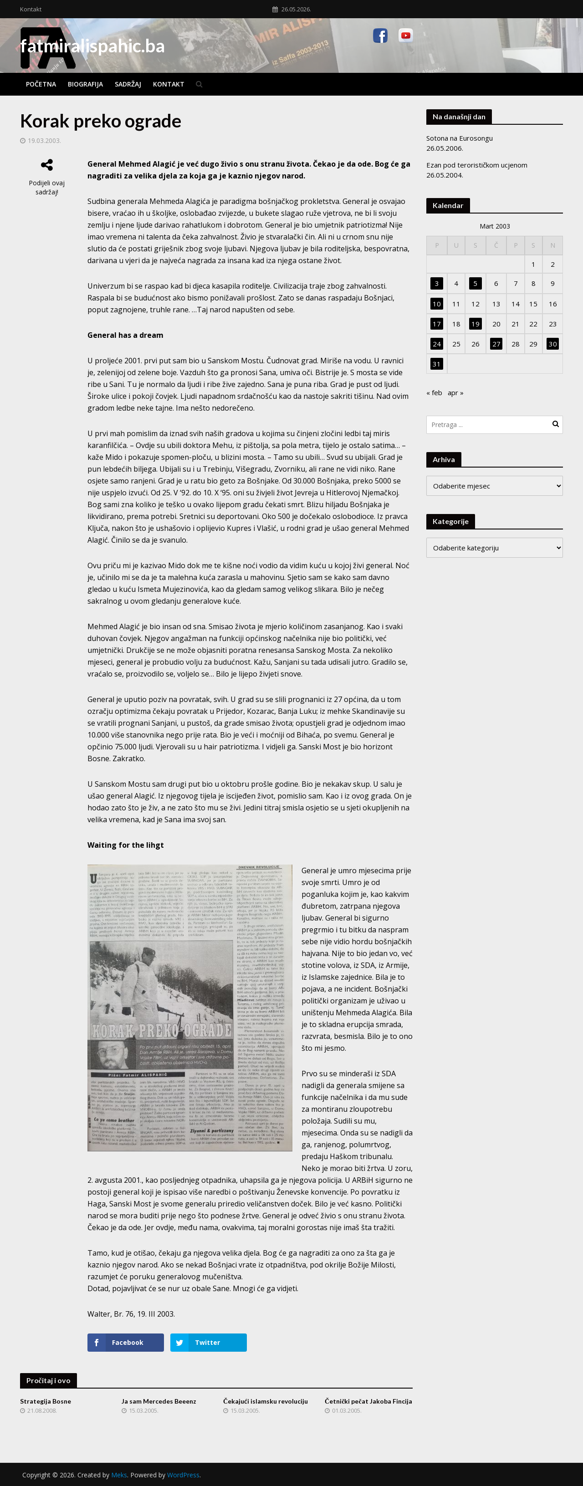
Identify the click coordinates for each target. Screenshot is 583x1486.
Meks (119, 1475)
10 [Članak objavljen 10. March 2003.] (437, 303)
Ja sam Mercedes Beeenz (159, 1401)
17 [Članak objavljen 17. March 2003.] (437, 323)
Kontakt (30, 9)
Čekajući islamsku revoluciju (265, 1401)
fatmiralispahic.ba (92, 45)
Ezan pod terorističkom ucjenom (476, 164)
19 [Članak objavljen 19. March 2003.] (475, 323)
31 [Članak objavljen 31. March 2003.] (437, 363)
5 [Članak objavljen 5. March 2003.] (475, 283)
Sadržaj (128, 84)
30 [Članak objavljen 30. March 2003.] (553, 343)
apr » (456, 392)
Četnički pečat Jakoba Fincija (368, 1401)
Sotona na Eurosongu (459, 137)
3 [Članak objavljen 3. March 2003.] (437, 283)
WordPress (183, 1475)
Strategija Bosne (45, 1401)
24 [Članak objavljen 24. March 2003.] (437, 343)
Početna (41, 84)
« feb (434, 392)
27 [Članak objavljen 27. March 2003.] (496, 343)
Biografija (85, 84)
